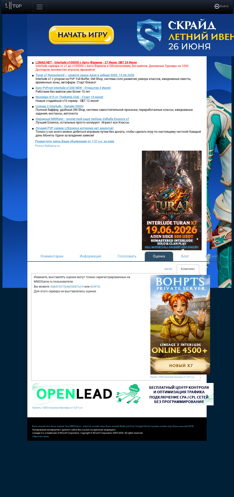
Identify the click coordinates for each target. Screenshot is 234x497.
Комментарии (52, 256)
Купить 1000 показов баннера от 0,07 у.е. (57, 407)
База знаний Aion (41, 426)
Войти (221, 6)
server (168, 269)
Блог (185, 256)
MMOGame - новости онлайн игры (88, 426)
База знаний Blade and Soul (120, 426)
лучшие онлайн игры (162, 426)
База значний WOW (183, 426)
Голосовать (126, 256)
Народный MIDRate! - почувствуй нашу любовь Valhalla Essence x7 (82, 119)
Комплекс (188, 269)
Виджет (212, 256)
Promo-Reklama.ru (47, 146)
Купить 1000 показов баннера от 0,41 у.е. (172, 376)
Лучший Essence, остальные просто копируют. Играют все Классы (82, 122)
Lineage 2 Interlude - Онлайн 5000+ (60, 106)
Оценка (159, 256)
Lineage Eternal (142, 426)
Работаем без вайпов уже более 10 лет (63, 91)
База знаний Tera (60, 426)
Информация (90, 256)
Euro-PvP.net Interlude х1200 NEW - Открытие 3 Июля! (73, 88)
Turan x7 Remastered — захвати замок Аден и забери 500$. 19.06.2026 (85, 75)
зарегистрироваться (67, 286)
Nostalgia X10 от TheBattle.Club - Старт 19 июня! (69, 97)
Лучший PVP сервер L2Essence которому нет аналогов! (75, 128)
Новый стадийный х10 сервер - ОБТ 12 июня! (67, 101)
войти (95, 286)
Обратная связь (40, 436)
